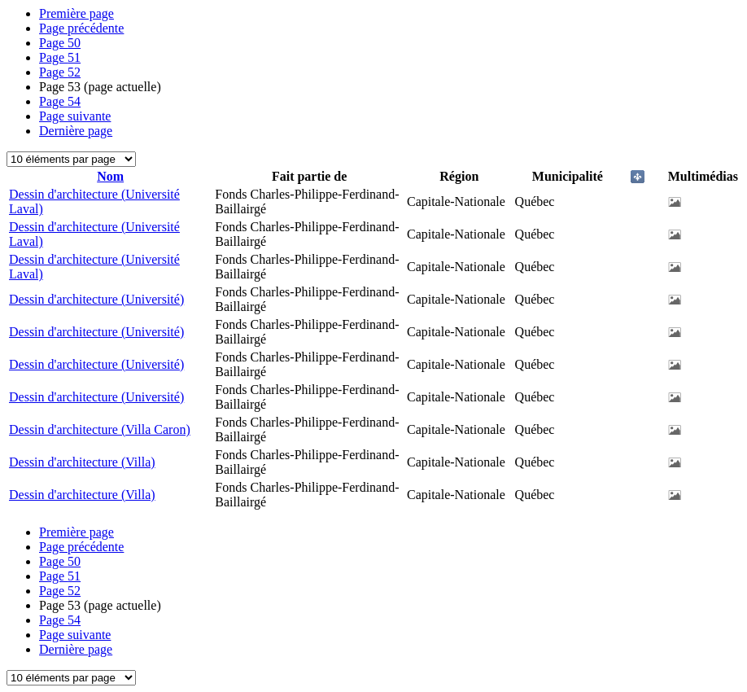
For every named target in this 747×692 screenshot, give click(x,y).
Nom (110, 176)
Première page (76, 13)
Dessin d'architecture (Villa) (82, 462)
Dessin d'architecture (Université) (96, 299)
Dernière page (75, 131)
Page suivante (75, 116)
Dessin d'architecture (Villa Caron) (99, 429)
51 (60, 57)
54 (60, 101)
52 (60, 72)
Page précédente (81, 28)
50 (60, 43)
